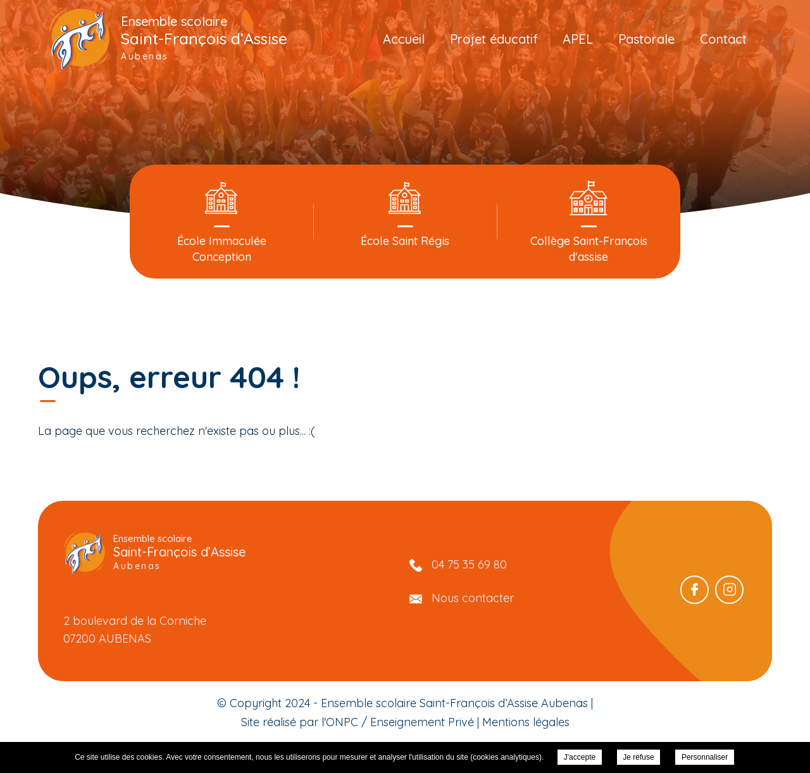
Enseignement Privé (422, 722)
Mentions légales (526, 722)
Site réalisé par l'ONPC (299, 722)
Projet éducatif (494, 39)
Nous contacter (473, 598)
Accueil (404, 39)
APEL (578, 39)
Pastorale (646, 39)
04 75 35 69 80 (469, 564)
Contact (723, 39)
